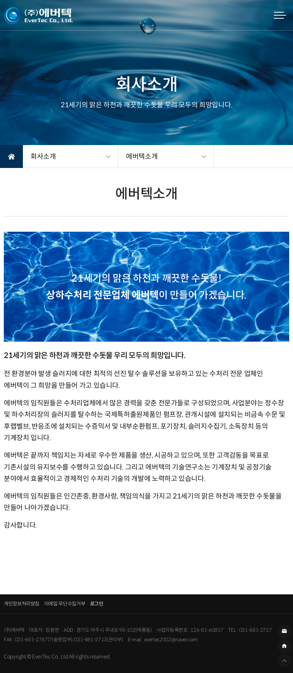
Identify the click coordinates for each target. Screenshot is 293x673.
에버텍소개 (142, 156)
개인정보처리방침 (21, 603)
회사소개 (43, 156)
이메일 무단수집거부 (64, 603)
